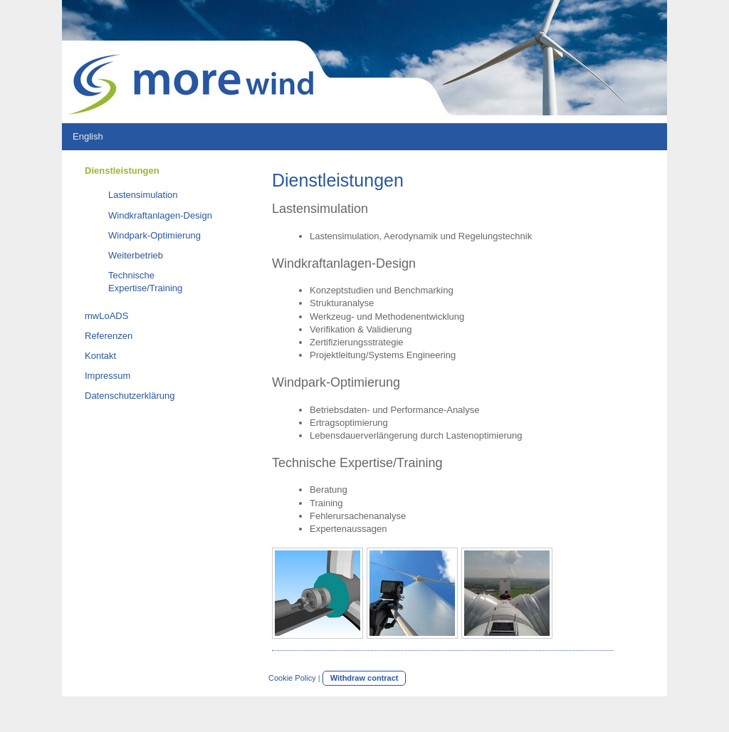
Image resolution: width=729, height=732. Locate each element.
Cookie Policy (292, 678)
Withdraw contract (364, 678)
